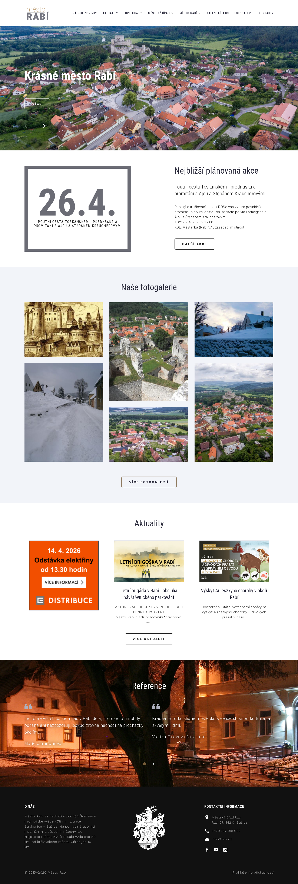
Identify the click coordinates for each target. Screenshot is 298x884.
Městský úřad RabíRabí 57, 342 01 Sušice (230, 822)
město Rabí (188, 13)
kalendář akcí (218, 13)
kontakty (266, 13)
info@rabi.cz (222, 842)
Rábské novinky (85, 13)
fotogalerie (244, 13)
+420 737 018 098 (227, 833)
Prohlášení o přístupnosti (253, 875)
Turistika (130, 13)
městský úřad (159, 13)
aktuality (110, 13)
